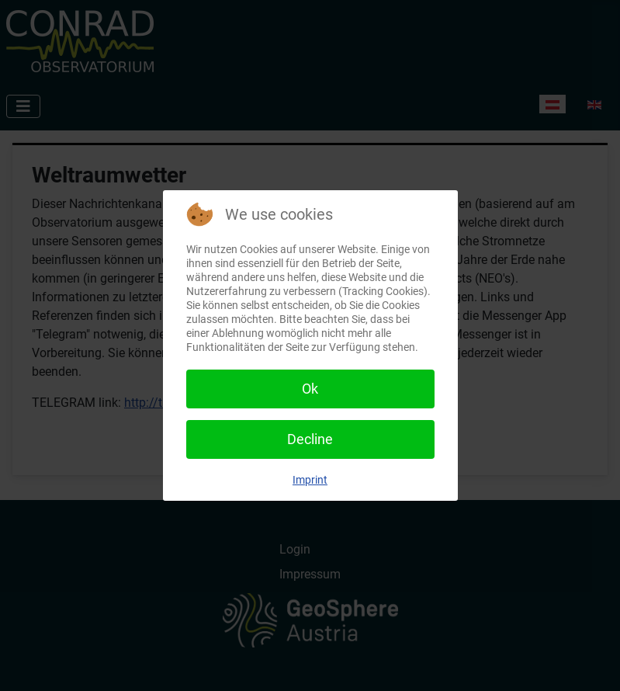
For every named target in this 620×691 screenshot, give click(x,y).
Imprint (310, 480)
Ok (310, 388)
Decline (310, 439)
